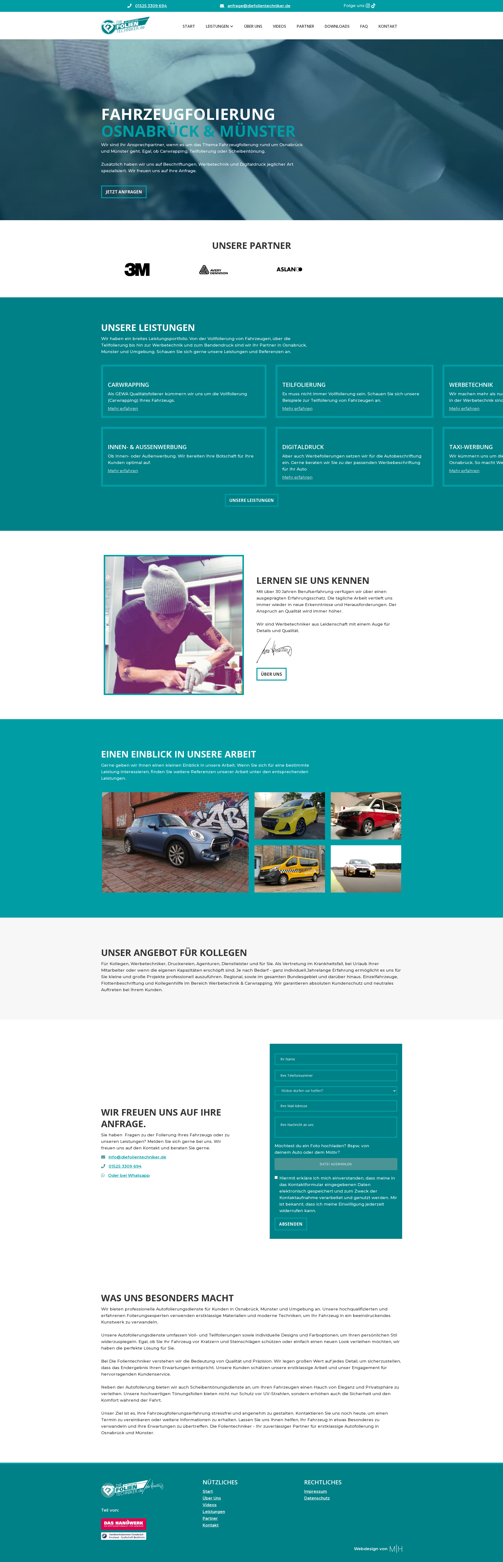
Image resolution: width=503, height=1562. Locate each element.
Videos (279, 26)
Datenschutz (317, 1498)
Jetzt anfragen (124, 192)
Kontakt (388, 26)
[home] (125, 25)
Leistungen (214, 1511)
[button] (219, 26)
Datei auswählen (336, 1164)
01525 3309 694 (151, 6)
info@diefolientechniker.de (137, 1157)
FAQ (364, 26)
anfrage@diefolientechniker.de (255, 6)
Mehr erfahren (123, 408)
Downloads (337, 26)
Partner (305, 26)
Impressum (315, 1491)
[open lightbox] (175, 842)
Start (189, 26)
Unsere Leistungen (251, 500)
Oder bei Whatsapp (129, 1175)
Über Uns (253, 26)
